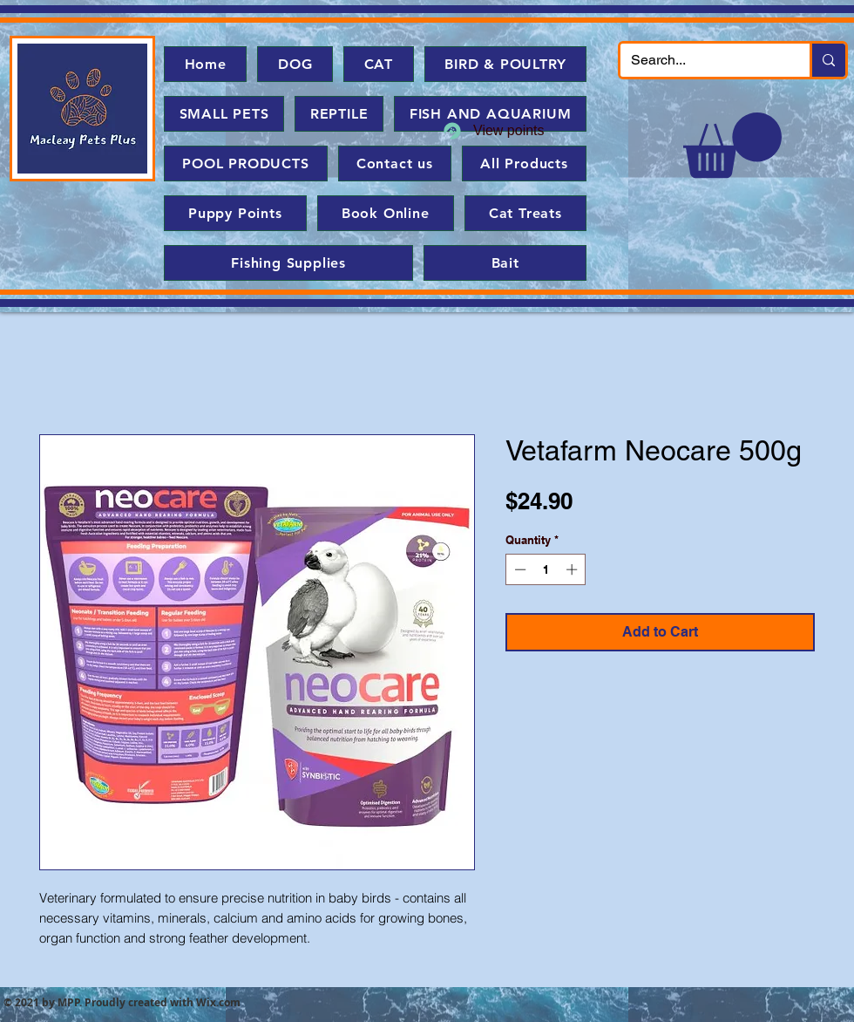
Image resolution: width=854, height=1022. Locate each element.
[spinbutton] (546, 569)
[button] (732, 145)
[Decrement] (518, 569)
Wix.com (218, 1002)
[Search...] (702, 60)
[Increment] (573, 569)
